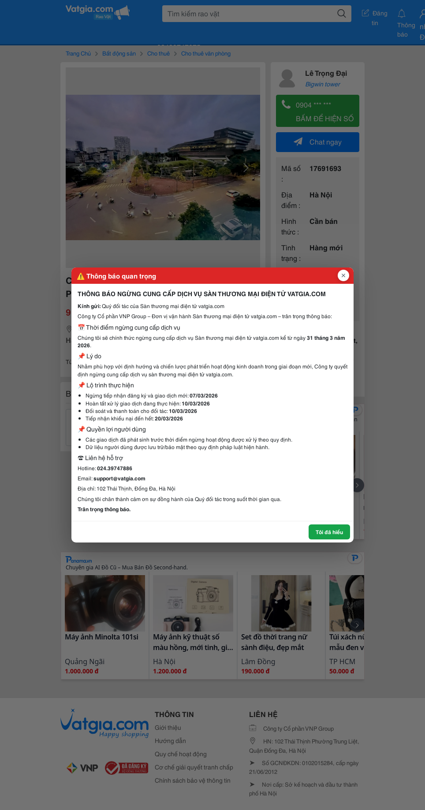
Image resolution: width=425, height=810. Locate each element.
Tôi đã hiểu (329, 531)
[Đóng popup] (343, 275)
